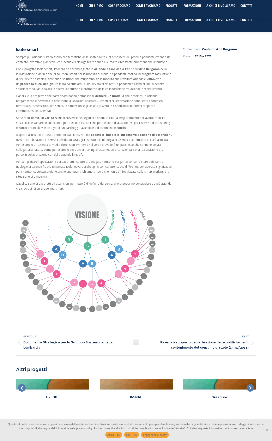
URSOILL (53, 397)
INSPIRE (136, 397)
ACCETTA (113, 434)
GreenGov (220, 397)
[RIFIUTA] (267, 430)
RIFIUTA (131, 434)
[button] (22, 388)
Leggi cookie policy (155, 434)
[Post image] (52, 384)
